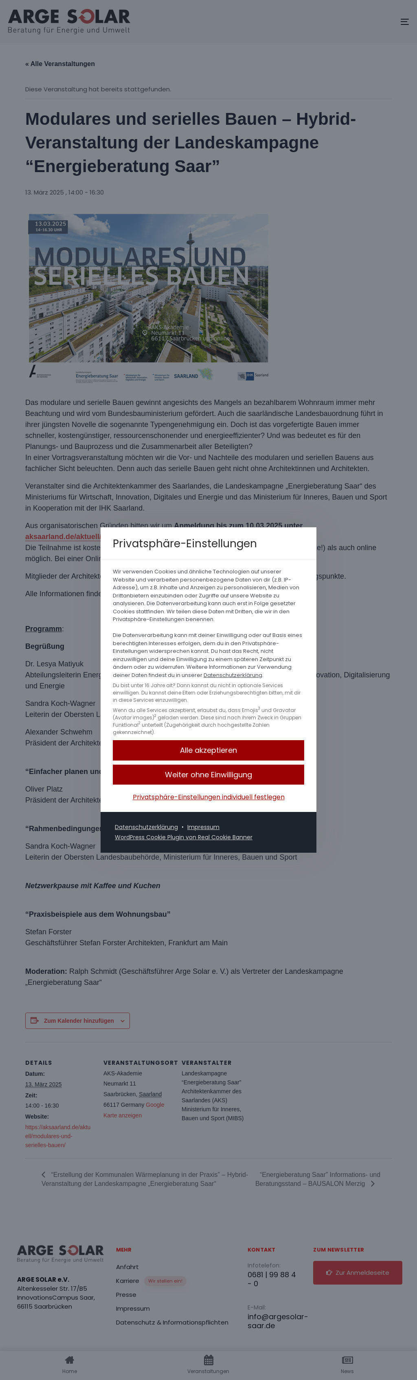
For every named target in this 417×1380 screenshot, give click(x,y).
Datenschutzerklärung (233, 675)
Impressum (203, 827)
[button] (208, 775)
